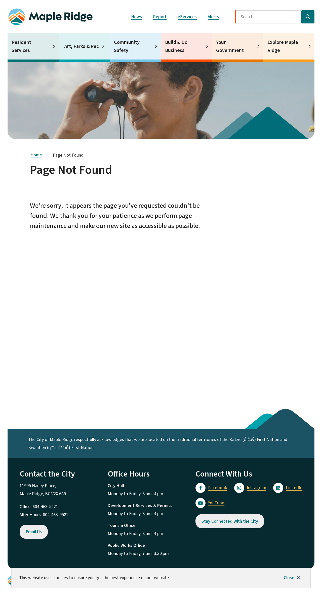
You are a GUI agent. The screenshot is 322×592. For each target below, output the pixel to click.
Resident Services (21, 46)
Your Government (230, 46)
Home (36, 155)
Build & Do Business (176, 46)
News (136, 17)
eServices (187, 17)
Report (160, 17)
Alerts (213, 17)
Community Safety (127, 46)
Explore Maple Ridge (282, 46)
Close (289, 578)
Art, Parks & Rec (81, 46)
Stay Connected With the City (230, 521)
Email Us (34, 532)
